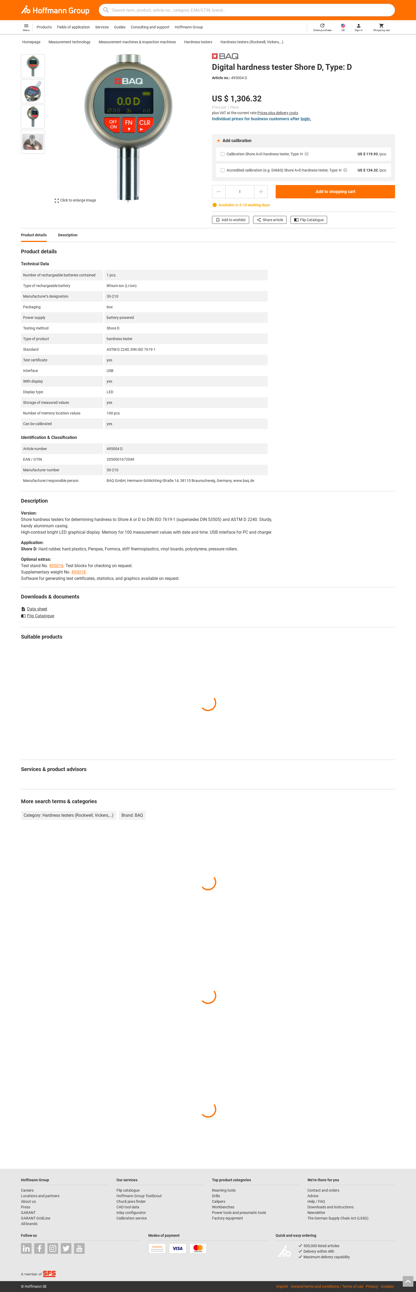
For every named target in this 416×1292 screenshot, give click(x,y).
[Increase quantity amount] (261, 191)
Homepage (31, 42)
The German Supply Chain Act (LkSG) (338, 1218)
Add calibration (234, 140)
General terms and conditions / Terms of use (327, 1286)
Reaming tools (224, 1190)
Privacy (372, 1286)
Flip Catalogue (309, 219)
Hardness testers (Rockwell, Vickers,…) (251, 42)
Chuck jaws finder (131, 1201)
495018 (78, 572)
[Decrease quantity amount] (218, 191)
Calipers (218, 1201)
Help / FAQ (316, 1201)
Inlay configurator (131, 1212)
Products (44, 27)
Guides (119, 27)
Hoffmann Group (189, 27)
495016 (56, 565)
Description (67, 235)
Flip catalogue (128, 1190)
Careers (27, 1190)
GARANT (28, 1212)
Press (25, 1207)
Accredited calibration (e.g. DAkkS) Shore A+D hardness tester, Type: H (287, 170)
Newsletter (316, 1212)
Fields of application (73, 27)
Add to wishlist (230, 219)
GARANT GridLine (35, 1218)
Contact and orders (323, 1190)
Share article (270, 219)
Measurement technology (69, 42)
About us (28, 1201)
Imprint (282, 1286)
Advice (312, 1196)
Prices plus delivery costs (277, 113)
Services (102, 27)
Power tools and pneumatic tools (239, 1212)
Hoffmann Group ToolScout (139, 1196)
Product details (34, 235)
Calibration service (131, 1218)
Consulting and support (150, 27)
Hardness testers (198, 42)
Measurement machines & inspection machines (137, 42)
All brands (29, 1224)
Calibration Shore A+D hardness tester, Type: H (268, 153)
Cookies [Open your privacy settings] (387, 1286)
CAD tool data (127, 1207)
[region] (37, 128)
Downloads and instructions (330, 1207)
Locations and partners (40, 1196)
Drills (216, 1196)
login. (306, 118)
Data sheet (34, 608)
